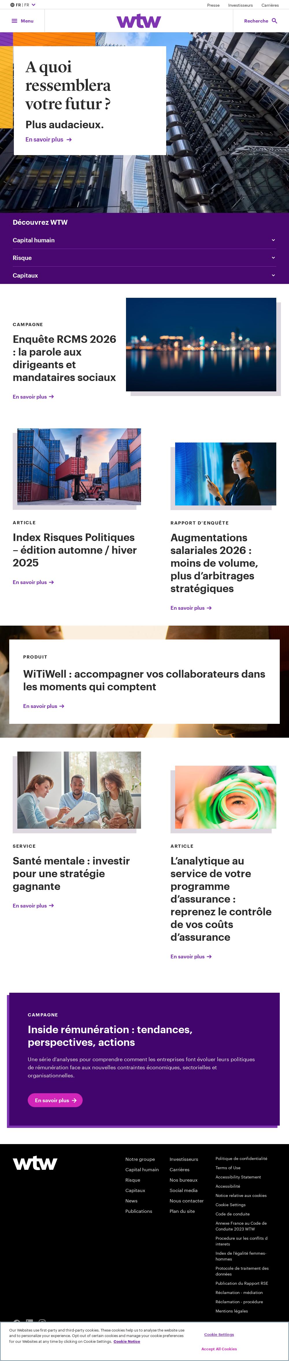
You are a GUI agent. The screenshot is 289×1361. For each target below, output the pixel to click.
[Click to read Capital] (144, 275)
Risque (132, 1179)
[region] (144, 1341)
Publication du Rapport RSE (242, 1283)
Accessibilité (228, 1186)
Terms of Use (228, 1167)
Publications (138, 1211)
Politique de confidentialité (241, 1158)
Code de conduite (233, 1213)
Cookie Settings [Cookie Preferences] (231, 1204)
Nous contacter (187, 1200)
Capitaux (135, 1190)
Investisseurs (240, 5)
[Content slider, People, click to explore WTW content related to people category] (144, 240)
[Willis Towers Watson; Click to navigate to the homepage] (139, 20)
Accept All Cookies (219, 1349)
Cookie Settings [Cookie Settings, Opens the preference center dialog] (219, 1334)
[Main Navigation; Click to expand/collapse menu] (22, 20)
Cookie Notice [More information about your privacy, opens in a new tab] (127, 1341)
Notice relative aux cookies (241, 1195)
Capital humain (142, 1169)
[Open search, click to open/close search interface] (261, 20)
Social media (184, 1190)
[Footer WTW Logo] (35, 1163)
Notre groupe (140, 1159)
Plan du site (182, 1211)
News (131, 1200)
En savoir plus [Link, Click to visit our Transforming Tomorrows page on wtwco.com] (49, 139)
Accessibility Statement (238, 1176)
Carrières (270, 5)
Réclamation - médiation (239, 1292)
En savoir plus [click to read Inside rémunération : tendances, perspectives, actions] (56, 1100)
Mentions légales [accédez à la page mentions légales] (232, 1310)
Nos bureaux (183, 1179)
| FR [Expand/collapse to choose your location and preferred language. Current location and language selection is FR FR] (23, 5)
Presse (213, 5)
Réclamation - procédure (239, 1301)
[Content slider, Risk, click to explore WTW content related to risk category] (144, 257)
